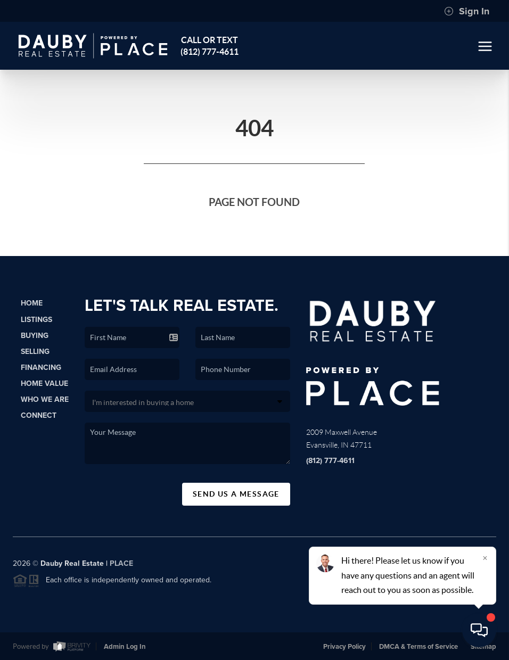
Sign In (466, 11)
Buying (34, 335)
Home (32, 303)
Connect (38, 415)
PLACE (121, 566)
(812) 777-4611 (330, 460)
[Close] (485, 558)
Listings (36, 319)
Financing (41, 367)
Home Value (44, 383)
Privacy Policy (344, 646)
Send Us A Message (236, 494)
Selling (35, 351)
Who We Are (45, 399)
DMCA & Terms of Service (418, 646)
